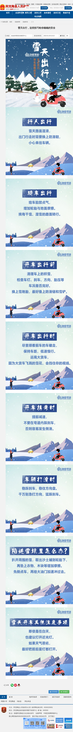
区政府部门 (44, 697)
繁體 (32, 4)
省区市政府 (56, 697)
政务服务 (47, 13)
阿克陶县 (12, 701)
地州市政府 (33, 697)
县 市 (3, 697)
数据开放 (66, 13)
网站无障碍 (63, 4)
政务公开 (37, 13)
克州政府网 (55, 4)
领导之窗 (28, 13)
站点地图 (37, 16)
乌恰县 (19, 701)
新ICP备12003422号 (39, 716)
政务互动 (57, 13)
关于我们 (51, 716)
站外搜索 (44, 8)
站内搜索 (68, 8)
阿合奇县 (28, 701)
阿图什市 (4, 701)
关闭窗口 (64, 692)
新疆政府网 (46, 4)
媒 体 (11, 697)
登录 (69, 4)
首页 (8, 13)
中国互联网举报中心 (51, 713)
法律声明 (39, 713)
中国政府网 (38, 4)
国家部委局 (67, 697)
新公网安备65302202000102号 (19, 716)
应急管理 (17, 22)
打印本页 (53, 692)
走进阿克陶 (18, 13)
